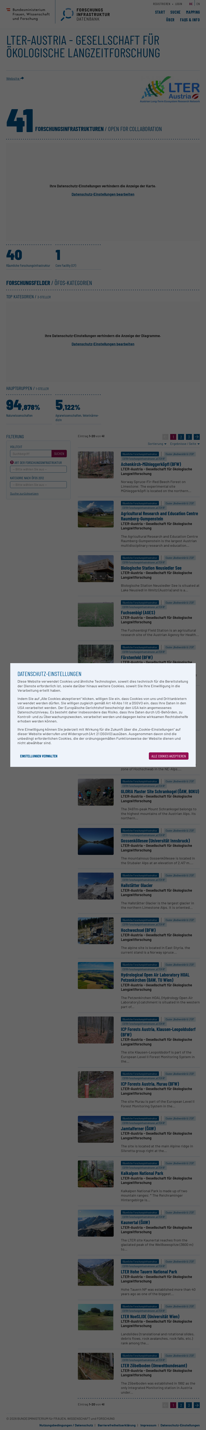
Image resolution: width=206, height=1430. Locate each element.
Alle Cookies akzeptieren (168, 756)
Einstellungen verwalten (38, 756)
